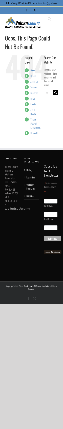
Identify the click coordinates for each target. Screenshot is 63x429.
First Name (48, 206)
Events (33, 104)
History (29, 170)
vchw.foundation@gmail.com (45, 3)
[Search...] (48, 92)
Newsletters (35, 133)
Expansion (30, 177)
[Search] (55, 92)
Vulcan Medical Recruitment (35, 123)
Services (33, 87)
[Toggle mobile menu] (56, 19)
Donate (33, 76)
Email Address (50, 189)
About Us (34, 81)
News (32, 98)
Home (32, 70)
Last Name (48, 219)
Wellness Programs (30, 186)
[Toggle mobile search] (49, 19)
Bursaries (34, 93)
